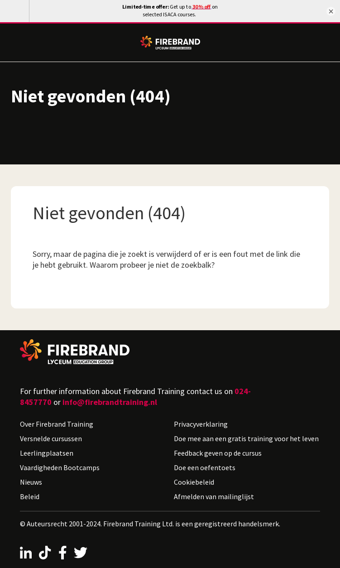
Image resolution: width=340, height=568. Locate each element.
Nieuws (31, 481)
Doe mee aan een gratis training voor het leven (246, 438)
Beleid (29, 496)
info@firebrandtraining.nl (109, 402)
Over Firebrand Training (56, 423)
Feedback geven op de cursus (218, 452)
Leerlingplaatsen (46, 452)
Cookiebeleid (194, 481)
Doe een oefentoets (204, 467)
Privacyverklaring (201, 423)
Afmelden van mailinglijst (214, 496)
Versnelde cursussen (51, 438)
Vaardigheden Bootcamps (60, 467)
